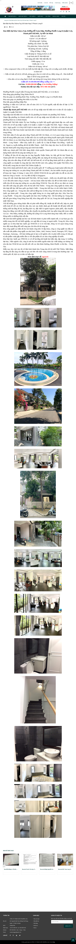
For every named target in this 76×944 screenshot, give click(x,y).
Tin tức (11, 27)
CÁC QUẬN (32, 16)
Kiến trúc (35, 925)
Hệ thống (35, 923)
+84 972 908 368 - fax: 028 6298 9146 (18, 927)
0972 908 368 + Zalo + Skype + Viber (18, 930)
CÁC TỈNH (47, 16)
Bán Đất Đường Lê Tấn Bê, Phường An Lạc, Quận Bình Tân (11, 869)
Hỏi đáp (51, 2)
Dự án (34, 927)
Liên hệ (46, 2)
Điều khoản (65, 2)
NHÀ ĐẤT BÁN (12, 16)
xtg (54, 942)
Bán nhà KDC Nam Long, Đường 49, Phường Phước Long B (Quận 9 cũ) (65, 869)
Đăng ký (68, 926)
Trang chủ (6, 20)
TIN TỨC (63, 16)
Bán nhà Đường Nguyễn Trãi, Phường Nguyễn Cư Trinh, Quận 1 (47, 869)
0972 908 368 (65, 8)
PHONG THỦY (56, 16)
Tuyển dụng (57, 2)
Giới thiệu (40, 2)
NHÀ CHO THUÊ (23, 16)
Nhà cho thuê (36, 918)
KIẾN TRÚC (40, 16)
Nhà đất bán (36, 921)
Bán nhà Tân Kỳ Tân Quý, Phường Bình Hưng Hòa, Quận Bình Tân (29, 869)
